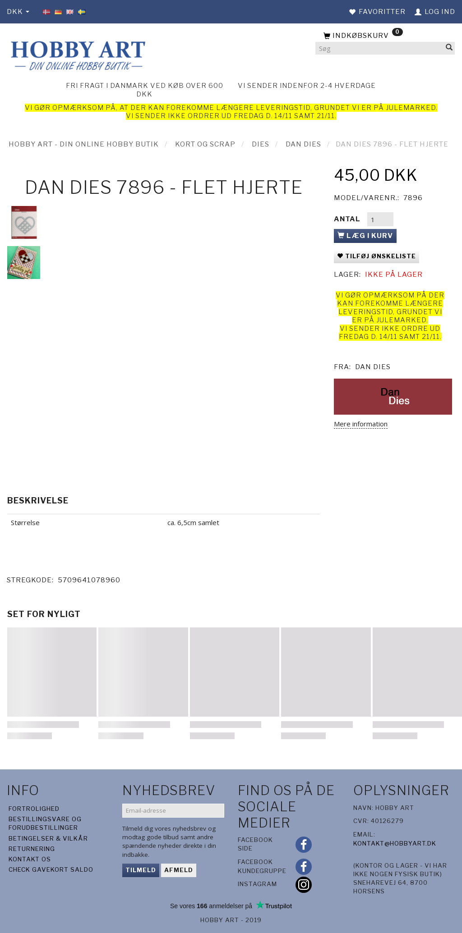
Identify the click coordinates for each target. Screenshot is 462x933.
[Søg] (449, 48)
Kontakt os (30, 859)
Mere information (361, 423)
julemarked (411, 108)
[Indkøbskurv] (385, 36)
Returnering (32, 848)
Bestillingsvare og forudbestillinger (45, 823)
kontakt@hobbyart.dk (394, 843)
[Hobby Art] (77, 54)
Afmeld (178, 870)
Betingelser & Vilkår (48, 838)
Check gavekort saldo (51, 869)
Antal (348, 219)
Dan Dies (373, 367)
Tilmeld (140, 870)
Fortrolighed (34, 808)
